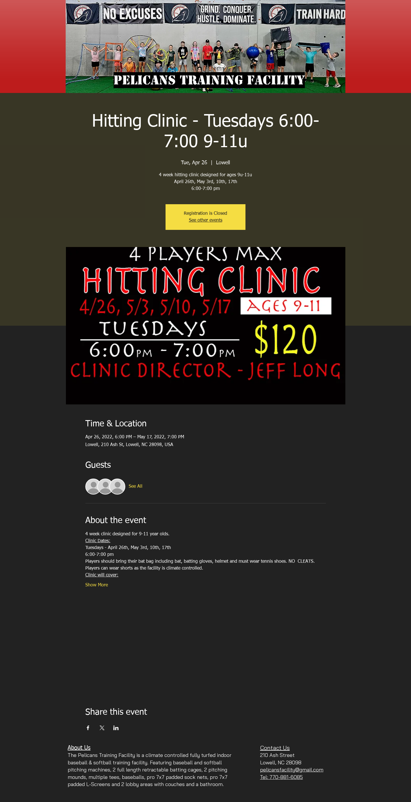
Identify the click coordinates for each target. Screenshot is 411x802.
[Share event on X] (102, 728)
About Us (79, 748)
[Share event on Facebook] (88, 728)
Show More (96, 585)
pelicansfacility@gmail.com (291, 769)
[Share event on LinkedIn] (116, 728)
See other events (205, 220)
